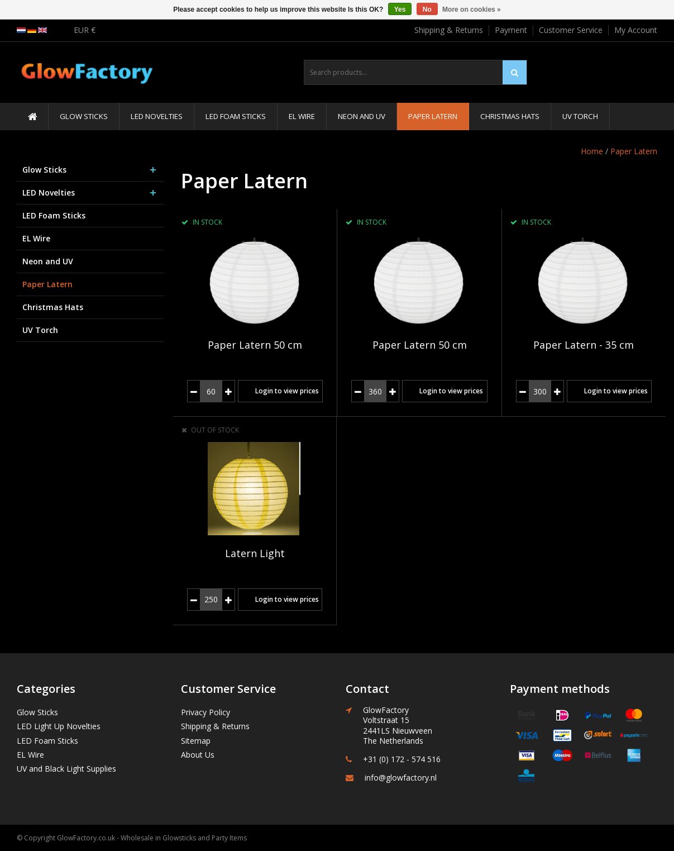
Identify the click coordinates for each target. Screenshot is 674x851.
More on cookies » (471, 9)
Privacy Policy (205, 712)
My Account (635, 30)
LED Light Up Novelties (59, 726)
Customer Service (571, 30)
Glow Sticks (84, 116)
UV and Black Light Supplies (66, 768)
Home (592, 151)
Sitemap (196, 740)
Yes (400, 9)
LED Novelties (157, 116)
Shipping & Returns (448, 30)
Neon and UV (361, 116)
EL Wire (302, 116)
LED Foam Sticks (235, 116)
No (427, 9)
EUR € (84, 30)
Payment (511, 30)
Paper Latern (432, 116)
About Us (197, 754)
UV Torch (580, 116)
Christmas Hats (509, 116)
